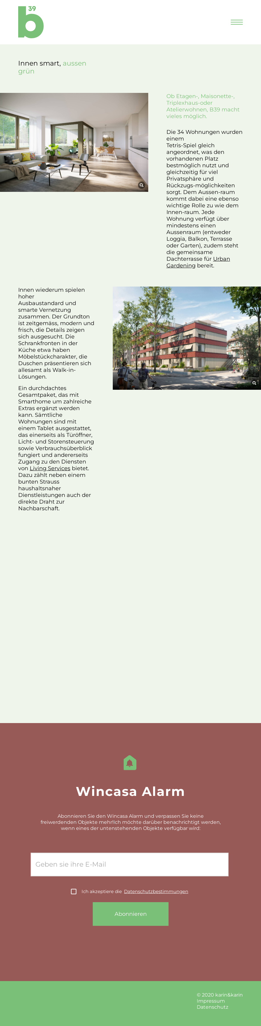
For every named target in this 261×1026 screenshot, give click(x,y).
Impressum (211, 1001)
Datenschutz (212, 1007)
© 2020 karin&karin (220, 995)
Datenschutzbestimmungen (156, 891)
